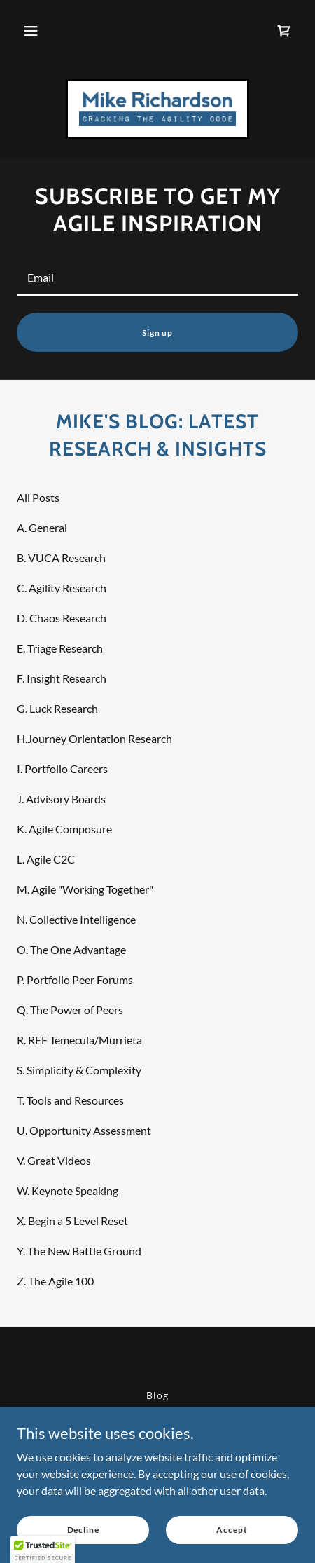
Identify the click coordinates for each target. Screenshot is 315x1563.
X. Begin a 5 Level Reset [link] (72, 1220)
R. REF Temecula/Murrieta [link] (79, 1039)
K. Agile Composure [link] (64, 828)
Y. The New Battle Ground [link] (79, 1250)
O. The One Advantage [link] (71, 949)
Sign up (157, 332)
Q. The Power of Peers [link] (70, 1009)
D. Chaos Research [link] (61, 617)
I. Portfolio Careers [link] (62, 768)
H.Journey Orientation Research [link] (94, 738)
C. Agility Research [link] (61, 587)
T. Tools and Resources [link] (70, 1100)
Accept (231, 1529)
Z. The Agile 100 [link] (55, 1281)
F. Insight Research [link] (61, 678)
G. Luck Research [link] (57, 708)
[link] (284, 31)
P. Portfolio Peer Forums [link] (75, 979)
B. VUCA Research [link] (61, 557)
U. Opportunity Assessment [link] (84, 1130)
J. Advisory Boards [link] (61, 798)
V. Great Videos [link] (54, 1160)
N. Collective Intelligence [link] (76, 919)
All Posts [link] (38, 497)
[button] (31, 31)
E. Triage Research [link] (60, 648)
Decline (83, 1529)
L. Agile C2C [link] (46, 859)
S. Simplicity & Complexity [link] (79, 1070)
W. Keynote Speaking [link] (67, 1190)
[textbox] (157, 277)
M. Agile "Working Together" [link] (85, 889)
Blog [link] (157, 1395)
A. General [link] (42, 527)
